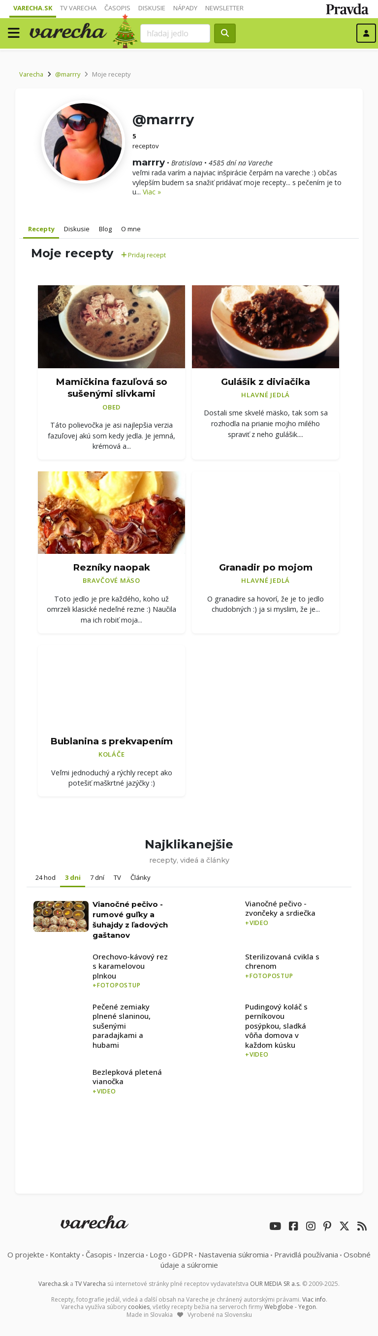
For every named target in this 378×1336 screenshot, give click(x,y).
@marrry (67, 74)
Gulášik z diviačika (265, 381)
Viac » (152, 191)
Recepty (41, 228)
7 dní (97, 877)
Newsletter (224, 7)
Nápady (185, 7)
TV (117, 877)
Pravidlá (306, 1254)
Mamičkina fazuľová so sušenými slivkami (111, 388)
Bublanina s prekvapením (111, 741)
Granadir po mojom (266, 567)
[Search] (175, 33)
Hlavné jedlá (265, 394)
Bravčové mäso (111, 580)
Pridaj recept (143, 254)
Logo (158, 1254)
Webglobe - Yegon (290, 1307)
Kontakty (65, 1254)
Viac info (314, 1299)
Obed (111, 407)
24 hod (45, 877)
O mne (131, 228)
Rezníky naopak (111, 567)
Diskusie (151, 7)
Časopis (117, 7)
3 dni (73, 877)
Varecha (31, 74)
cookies (139, 1307)
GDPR (182, 1254)
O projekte (25, 1254)
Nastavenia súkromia (233, 1254)
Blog (105, 228)
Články (140, 877)
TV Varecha (78, 7)
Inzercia (131, 1254)
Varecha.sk (32, 7)
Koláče (111, 754)
